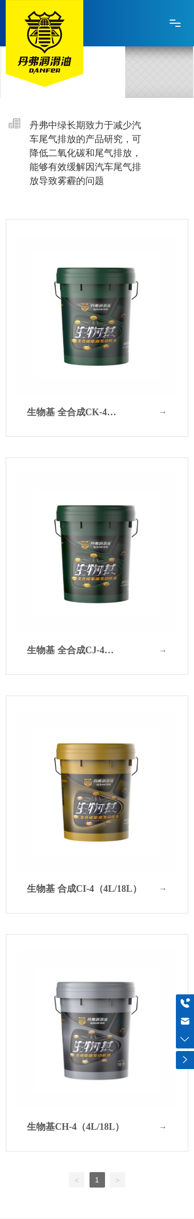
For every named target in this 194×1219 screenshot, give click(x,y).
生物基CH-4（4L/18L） (75, 1127)
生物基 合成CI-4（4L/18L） (84, 889)
